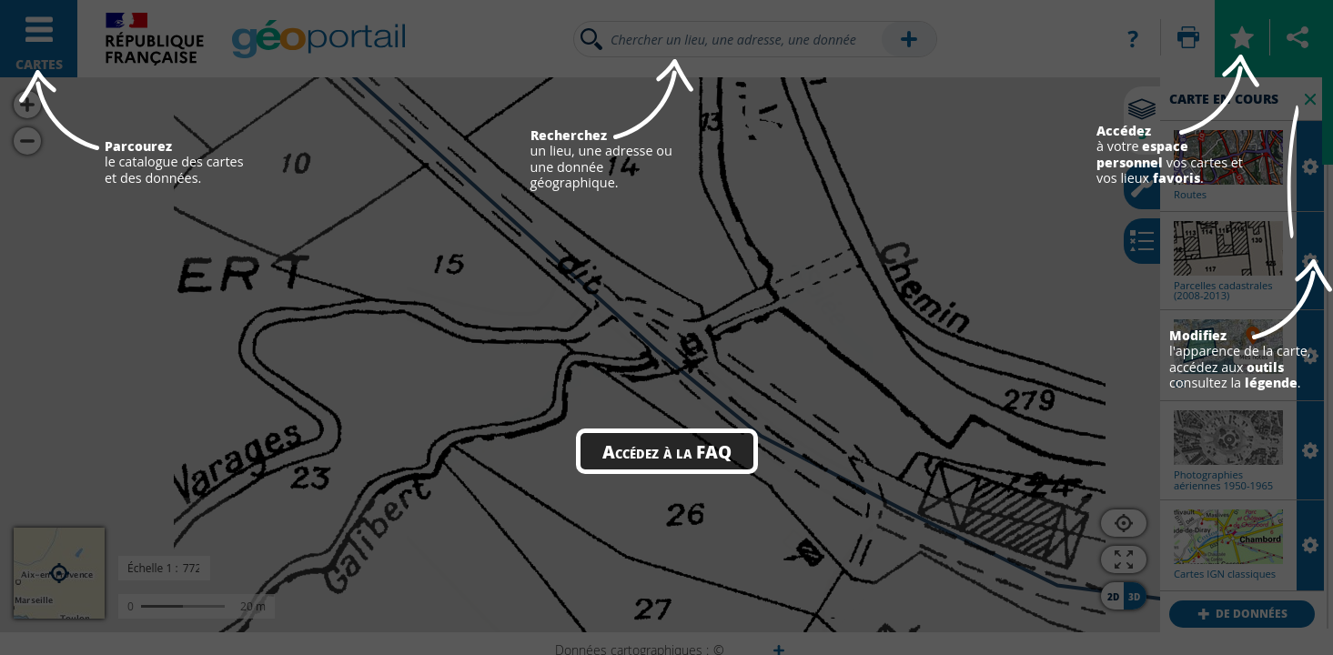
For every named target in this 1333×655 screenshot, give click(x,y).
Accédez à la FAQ (667, 451)
